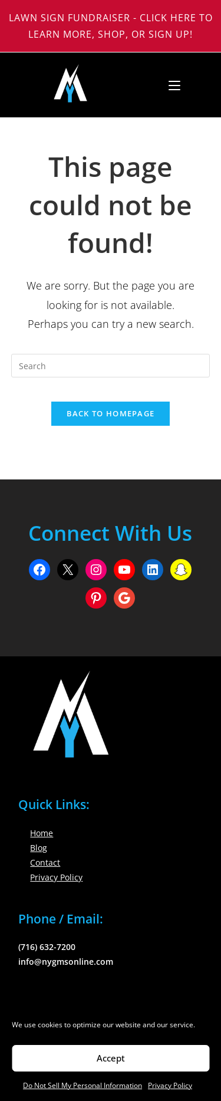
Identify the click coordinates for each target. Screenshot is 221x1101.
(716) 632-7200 (46, 946)
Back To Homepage (111, 413)
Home (41, 833)
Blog (38, 847)
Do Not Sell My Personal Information (82, 1085)
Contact (45, 862)
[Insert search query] (110, 365)
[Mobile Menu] (170, 84)
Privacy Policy (170, 1085)
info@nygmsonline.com (65, 961)
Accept (111, 1058)
